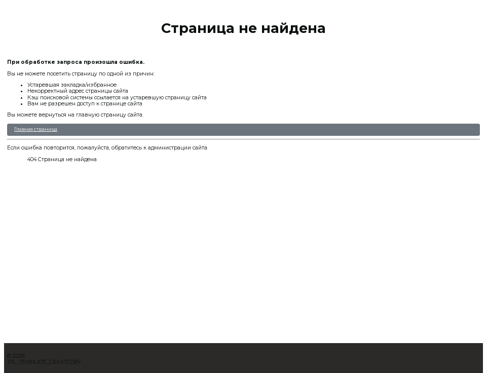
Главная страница (35, 129)
